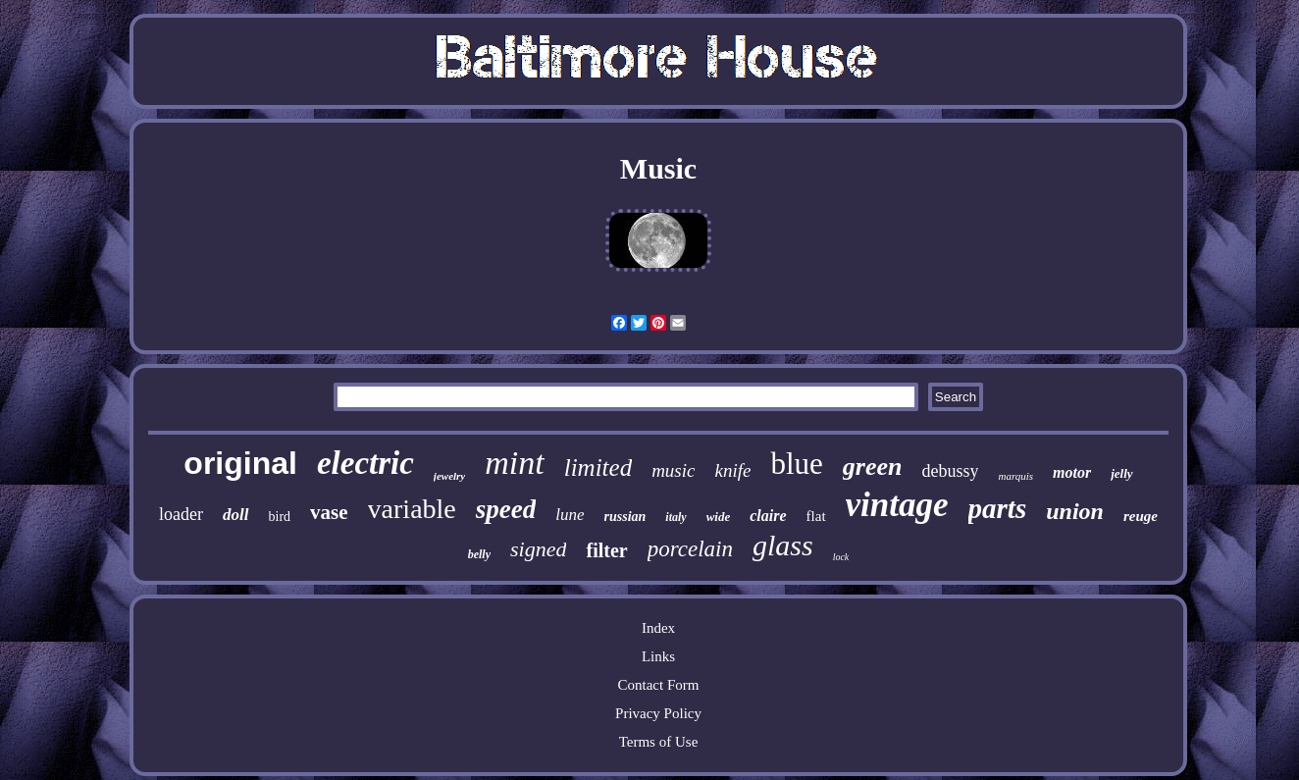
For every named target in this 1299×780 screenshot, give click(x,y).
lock (841, 556)
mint (514, 462)
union (1075, 511)
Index (658, 628)
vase (329, 512)
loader (181, 514)
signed (538, 549)
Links (658, 656)
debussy (949, 471)
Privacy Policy (658, 713)
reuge (1140, 516)
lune (569, 514)
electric (365, 463)
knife (732, 470)
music (673, 470)
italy (675, 517)
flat (816, 516)
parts (997, 508)
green (873, 466)
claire (768, 515)
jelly (1121, 473)
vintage (897, 505)
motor (1072, 472)
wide (718, 516)
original (240, 463)
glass (783, 545)
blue (796, 463)
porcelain (690, 549)
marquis (1015, 476)
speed (506, 509)
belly (479, 554)
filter (606, 550)
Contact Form (659, 685)
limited (598, 467)
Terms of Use (659, 742)
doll (235, 514)
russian (625, 516)
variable (412, 509)
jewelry (449, 476)
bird (280, 516)
